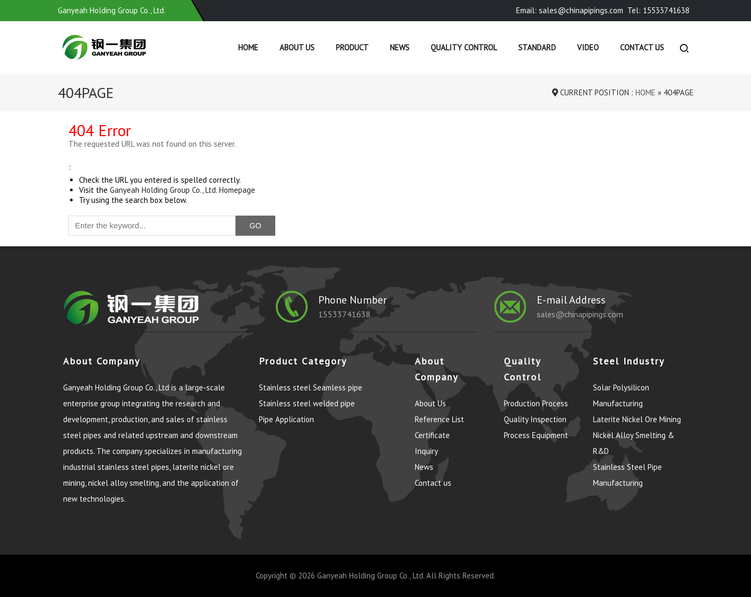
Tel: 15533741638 (658, 10)
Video (588, 47)
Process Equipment (536, 435)
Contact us (642, 47)
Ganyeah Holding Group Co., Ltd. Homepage (182, 190)
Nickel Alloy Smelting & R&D (633, 443)
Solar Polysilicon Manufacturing (621, 395)
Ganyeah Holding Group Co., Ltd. (370, 576)
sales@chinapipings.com (580, 314)
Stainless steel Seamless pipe (310, 387)
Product (352, 47)
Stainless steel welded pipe (307, 403)
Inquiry (426, 451)
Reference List (439, 419)
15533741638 (344, 314)
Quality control (464, 47)
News (399, 47)
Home (248, 47)
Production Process (536, 403)
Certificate (432, 435)
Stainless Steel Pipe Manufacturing (627, 475)
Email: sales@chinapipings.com (569, 10)
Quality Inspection (535, 419)
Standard (537, 47)
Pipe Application (286, 419)
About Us (297, 47)
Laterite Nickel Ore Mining (637, 419)
